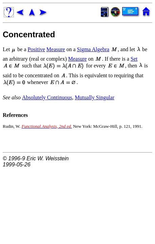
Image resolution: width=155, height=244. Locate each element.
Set (134, 59)
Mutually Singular (94, 97)
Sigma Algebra (93, 49)
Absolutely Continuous (47, 97)
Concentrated (29, 34)
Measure (55, 49)
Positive (36, 49)
